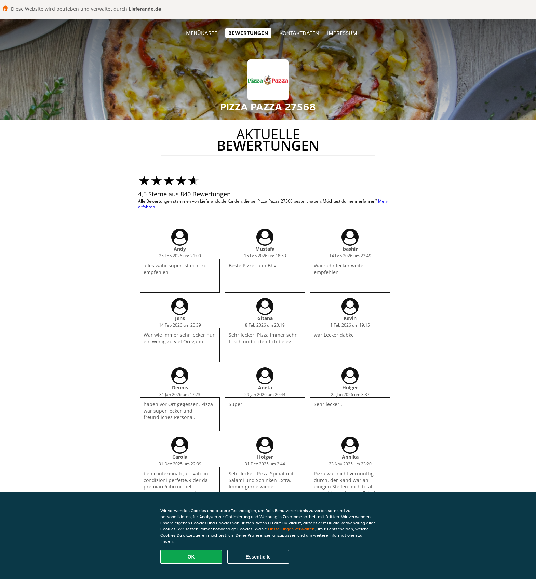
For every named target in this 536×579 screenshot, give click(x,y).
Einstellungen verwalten (291, 529)
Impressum (342, 33)
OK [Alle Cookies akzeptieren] (191, 557)
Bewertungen (248, 33)
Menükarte (201, 33)
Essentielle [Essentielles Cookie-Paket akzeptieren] (257, 557)
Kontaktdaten (299, 33)
